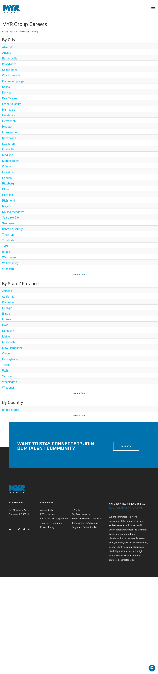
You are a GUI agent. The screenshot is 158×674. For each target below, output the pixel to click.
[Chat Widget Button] (152, 668)
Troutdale (8, 240)
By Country (33, 31)
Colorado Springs (13, 81)
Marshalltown (10, 161)
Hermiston (9, 121)
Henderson (9, 115)
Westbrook (9, 257)
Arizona (7, 291)
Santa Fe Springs (12, 229)
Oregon (6, 353)
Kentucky (8, 330)
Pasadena (8, 172)
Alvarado (7, 47)
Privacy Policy (47, 527)
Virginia (7, 376)
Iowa (5, 325)
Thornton (8, 234)
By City (5, 31)
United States (10, 409)
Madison (7, 155)
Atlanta (6, 52)
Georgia (7, 308)
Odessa (6, 166)
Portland (7, 195)
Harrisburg (9, 109)
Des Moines (9, 98)
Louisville (8, 149)
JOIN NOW (126, 446)
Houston (7, 126)
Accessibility (46, 509)
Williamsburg (10, 263)
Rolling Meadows (13, 212)
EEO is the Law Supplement (54, 518)
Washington (9, 382)
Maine (6, 336)
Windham (8, 269)
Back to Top (79, 274)
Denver (6, 92)
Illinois (6, 313)
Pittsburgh (8, 183)
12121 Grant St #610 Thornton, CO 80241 (19, 512)
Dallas (6, 87)
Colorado (8, 302)
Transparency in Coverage (85, 522)
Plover (6, 189)
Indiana (6, 319)
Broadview (9, 64)
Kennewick (9, 138)
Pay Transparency (81, 514)
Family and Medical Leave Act (87, 518)
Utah (5, 370)
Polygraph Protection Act (84, 527)
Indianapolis (9, 132)
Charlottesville (11, 75)
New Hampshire (12, 348)
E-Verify (76, 509)
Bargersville (9, 58)
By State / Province (18, 31)
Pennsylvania (10, 359)
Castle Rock (10, 70)
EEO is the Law (47, 514)
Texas (6, 365)
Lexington (8, 143)
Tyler (5, 246)
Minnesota (9, 342)
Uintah (6, 251)
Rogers (6, 206)
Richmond (8, 200)
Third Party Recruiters (51, 522)
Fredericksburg (11, 104)
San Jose (8, 223)
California (8, 296)
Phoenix (7, 178)
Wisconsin (8, 387)
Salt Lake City (10, 217)
